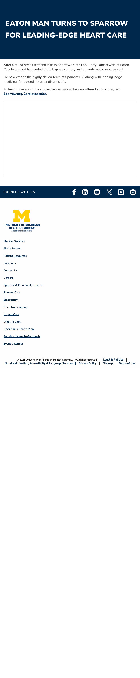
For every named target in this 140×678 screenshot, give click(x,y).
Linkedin (85, 192)
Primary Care (12, 292)
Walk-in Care (12, 322)
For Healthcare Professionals (22, 336)
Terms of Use (127, 363)
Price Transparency (16, 307)
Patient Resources (15, 256)
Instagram (121, 192)
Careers (8, 278)
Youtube (97, 192)
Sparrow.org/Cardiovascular (25, 94)
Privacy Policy (87, 363)
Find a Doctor (12, 248)
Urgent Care (11, 314)
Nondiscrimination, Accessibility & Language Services (39, 363)
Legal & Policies (113, 359)
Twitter (109, 192)
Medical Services (14, 241)
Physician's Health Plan (19, 329)
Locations (10, 263)
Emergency (11, 300)
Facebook (74, 192)
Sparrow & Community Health (23, 285)
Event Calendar (13, 343)
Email (133, 192)
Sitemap (107, 363)
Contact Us (11, 270)
